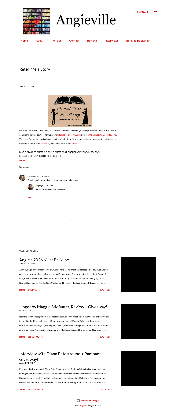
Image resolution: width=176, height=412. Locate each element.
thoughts (55, 156)
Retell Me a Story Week (69, 134)
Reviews (91, 40)
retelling (43, 156)
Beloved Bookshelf (136, 40)
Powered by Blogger (88, 400)
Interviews (110, 40)
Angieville (83, 406)
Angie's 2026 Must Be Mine (44, 259)
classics (31, 152)
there (74, 143)
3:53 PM (49, 185)
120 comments (35, 389)
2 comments (34, 290)
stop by (46, 143)
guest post (61, 152)
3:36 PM (45, 176)
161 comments (35, 337)
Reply (31, 197)
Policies (55, 40)
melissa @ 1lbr (34, 176)
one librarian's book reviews (83, 152)
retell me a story (28, 156)
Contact (73, 40)
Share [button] (22, 160)
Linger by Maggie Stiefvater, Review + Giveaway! (63, 306)
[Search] (142, 11)
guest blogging (45, 152)
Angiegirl (39, 185)
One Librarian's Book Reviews (102, 134)
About (38, 40)
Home (22, 40)
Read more (105, 290)
